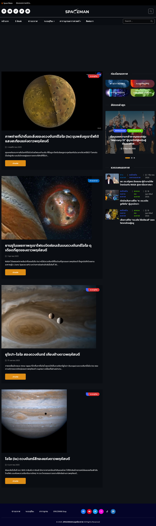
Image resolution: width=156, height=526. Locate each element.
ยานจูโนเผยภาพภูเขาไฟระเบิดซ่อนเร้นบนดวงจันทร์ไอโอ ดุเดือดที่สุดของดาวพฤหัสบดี (48, 248)
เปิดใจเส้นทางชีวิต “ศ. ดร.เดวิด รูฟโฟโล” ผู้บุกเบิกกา (134, 202)
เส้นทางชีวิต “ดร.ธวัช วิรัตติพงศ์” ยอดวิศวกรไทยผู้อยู (137, 221)
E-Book (18, 21)
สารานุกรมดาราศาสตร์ (69, 21)
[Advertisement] (78, 53)
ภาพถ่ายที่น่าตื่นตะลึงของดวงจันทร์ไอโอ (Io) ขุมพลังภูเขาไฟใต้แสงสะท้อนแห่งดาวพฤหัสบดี (50, 139)
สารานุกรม (117, 92)
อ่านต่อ (15, 163)
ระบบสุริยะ (48, 21)
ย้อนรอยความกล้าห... (23, 3)
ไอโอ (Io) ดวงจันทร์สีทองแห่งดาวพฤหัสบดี (37, 458)
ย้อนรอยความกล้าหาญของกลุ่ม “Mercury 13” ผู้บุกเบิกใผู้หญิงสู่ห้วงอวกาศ (128, 140)
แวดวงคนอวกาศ (142, 92)
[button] (127, 157)
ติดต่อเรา (90, 21)
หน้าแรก (5, 21)
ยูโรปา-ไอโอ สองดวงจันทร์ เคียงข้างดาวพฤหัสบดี (43, 354)
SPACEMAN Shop (59, 511)
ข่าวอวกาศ (32, 21)
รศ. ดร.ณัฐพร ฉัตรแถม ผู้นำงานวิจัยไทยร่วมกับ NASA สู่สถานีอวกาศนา (136, 183)
